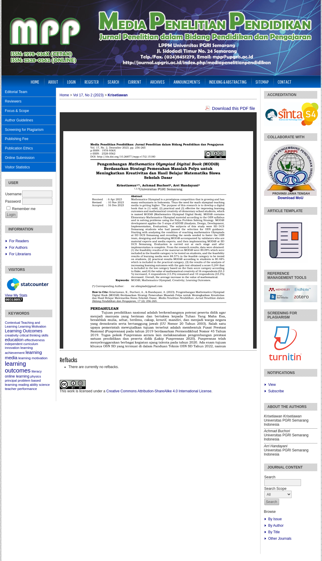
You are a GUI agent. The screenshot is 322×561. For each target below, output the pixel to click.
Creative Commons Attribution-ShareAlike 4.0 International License (159, 391)
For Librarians (20, 254)
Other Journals (280, 538)
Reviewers (13, 101)
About (53, 81)
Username (13, 194)
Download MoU (290, 198)
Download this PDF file (233, 108)
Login (71, 81)
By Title (274, 532)
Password (13, 201)
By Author (276, 525)
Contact (285, 81)
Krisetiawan (117, 95)
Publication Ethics (19, 148)
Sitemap (262, 81)
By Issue (275, 519)
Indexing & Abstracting (228, 81)
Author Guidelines (19, 120)
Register (92, 81)
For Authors (18, 247)
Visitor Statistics (17, 167)
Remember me (23, 209)
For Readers (19, 241)
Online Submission (20, 158)
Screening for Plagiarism (24, 130)
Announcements (187, 81)
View (272, 385)
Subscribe (276, 391)
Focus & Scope (17, 111)
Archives (157, 81)
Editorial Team (16, 92)
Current (134, 81)
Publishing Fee (16, 139)
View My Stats (16, 295)
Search (113, 81)
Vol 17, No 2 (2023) (88, 95)
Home (35, 81)
